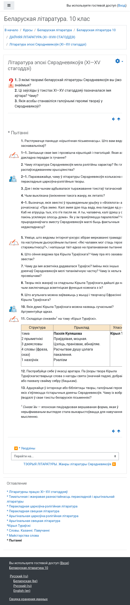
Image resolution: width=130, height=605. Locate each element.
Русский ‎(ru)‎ (19, 576)
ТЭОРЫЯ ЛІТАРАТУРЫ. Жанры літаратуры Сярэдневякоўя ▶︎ (69, 464)
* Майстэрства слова (23, 536)
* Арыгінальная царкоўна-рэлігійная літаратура (42, 516)
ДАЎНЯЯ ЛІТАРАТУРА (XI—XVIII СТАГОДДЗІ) (42, 37)
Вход (121, 5)
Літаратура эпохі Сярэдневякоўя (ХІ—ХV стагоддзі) (47, 44)
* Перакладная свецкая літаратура (33, 511)
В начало (11, 30)
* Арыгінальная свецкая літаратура (33, 521)
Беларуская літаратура (54, 30)
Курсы (28, 30)
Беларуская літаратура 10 (96, 30)
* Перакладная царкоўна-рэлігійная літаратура (42, 506)
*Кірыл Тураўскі (18, 526)
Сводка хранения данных (28, 599)
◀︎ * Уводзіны (24, 448)
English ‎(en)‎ (21, 591)
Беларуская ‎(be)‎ (25, 581)
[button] (119, 61)
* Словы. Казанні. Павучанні (28, 530)
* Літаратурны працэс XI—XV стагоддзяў (37, 492)
